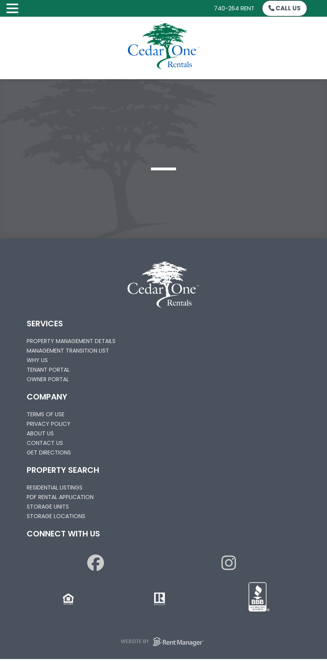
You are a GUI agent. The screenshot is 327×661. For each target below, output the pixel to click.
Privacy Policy (48, 424)
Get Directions (49, 452)
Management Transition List (68, 351)
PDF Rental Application (60, 497)
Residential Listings (54, 487)
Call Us (284, 8)
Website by (163, 641)
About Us (40, 433)
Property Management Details (71, 341)
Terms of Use (46, 414)
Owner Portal (48, 379)
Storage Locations (56, 516)
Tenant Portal (48, 370)
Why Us (37, 360)
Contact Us (45, 443)
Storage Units (48, 507)
